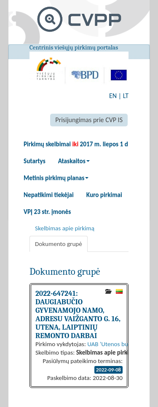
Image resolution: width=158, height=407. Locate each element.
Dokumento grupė (58, 244)
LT (126, 96)
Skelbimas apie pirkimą (64, 228)
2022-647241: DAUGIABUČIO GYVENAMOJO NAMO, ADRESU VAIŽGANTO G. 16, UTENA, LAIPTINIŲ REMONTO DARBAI (78, 314)
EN (113, 96)
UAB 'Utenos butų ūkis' (117, 344)
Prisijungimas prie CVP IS (89, 120)
